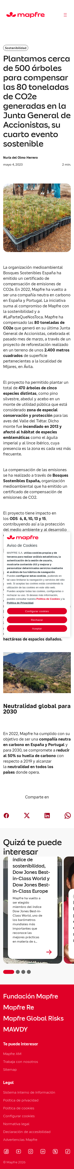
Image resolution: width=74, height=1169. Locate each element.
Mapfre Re (18, 1007)
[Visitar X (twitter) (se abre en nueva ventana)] (55, 1152)
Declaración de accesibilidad (27, 1131)
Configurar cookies (19, 1116)
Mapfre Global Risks (33, 1018)
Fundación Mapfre (30, 996)
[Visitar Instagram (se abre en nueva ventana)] (30, 1152)
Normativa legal (16, 1124)
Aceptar (37, 628)
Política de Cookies (48, 598)
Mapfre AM (12, 1053)
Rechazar (37, 619)
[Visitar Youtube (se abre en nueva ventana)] (18, 1152)
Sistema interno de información (29, 1092)
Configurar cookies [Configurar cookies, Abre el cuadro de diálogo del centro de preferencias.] (37, 611)
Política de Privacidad (20, 602)
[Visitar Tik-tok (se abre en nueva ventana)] (67, 1152)
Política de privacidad (20, 1100)
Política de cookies (18, 1108)
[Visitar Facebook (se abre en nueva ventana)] (6, 1152)
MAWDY (15, 1029)
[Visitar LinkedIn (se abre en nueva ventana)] (43, 1152)
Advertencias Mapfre (20, 1139)
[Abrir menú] (65, 15)
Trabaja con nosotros (20, 1061)
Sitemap (10, 1069)
